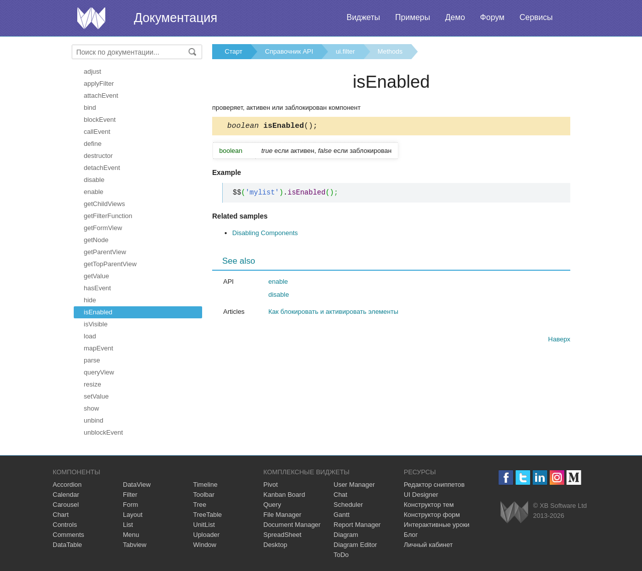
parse (92, 360)
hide (90, 300)
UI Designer (421, 494)
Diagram (346, 534)
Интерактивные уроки (436, 524)
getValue (96, 276)
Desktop (275, 544)
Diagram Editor (355, 544)
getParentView (105, 252)
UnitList (204, 524)
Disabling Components (265, 234)
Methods (390, 51)
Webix (514, 512)
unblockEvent (103, 432)
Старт (233, 51)
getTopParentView (110, 264)
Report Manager (357, 524)
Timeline (205, 484)
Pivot (270, 484)
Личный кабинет (428, 544)
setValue (96, 396)
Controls (65, 524)
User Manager (354, 484)
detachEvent (102, 167)
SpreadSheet (282, 534)
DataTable (67, 544)
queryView (99, 372)
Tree (199, 504)
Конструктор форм (432, 514)
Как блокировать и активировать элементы (333, 313)
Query (272, 504)
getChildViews (104, 204)
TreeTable (207, 514)
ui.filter (345, 51)
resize (92, 384)
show (91, 408)
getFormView (103, 228)
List (128, 524)
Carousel (66, 504)
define (92, 143)
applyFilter (99, 83)
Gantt (342, 514)
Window (204, 544)
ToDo (341, 554)
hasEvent (97, 288)
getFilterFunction (108, 216)
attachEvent (101, 95)
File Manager (282, 514)
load (90, 336)
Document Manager (291, 524)
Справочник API (289, 51)
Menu (131, 534)
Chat (340, 494)
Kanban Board (284, 494)
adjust (92, 71)
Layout (132, 514)
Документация (175, 18)
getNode (96, 240)
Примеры (412, 17)
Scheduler (348, 504)
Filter (130, 494)
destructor (98, 155)
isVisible (95, 324)
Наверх (559, 340)
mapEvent (98, 348)
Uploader (206, 534)
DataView (136, 484)
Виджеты (363, 17)
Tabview (134, 544)
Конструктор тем (429, 504)
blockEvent (100, 119)
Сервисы (536, 17)
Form (130, 504)
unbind (93, 420)
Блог (411, 534)
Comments (68, 534)
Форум (492, 17)
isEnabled (98, 312)
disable (94, 179)
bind (90, 107)
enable (93, 192)
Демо (455, 17)
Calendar (66, 494)
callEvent (97, 131)
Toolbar (204, 494)
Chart (61, 514)
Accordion (67, 484)
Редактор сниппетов (434, 484)
